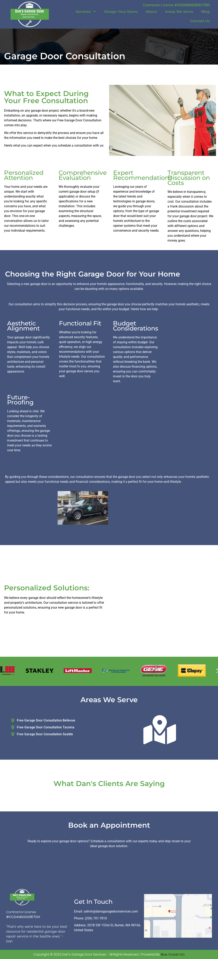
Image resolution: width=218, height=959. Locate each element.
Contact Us (200, 21)
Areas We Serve (179, 12)
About (151, 12)
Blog (205, 12)
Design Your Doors (121, 12)
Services (86, 11)
